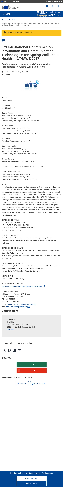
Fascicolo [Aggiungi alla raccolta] (22, 383)
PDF (33, 370)
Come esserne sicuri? (53, 1)
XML (33, 364)
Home (4, 20)
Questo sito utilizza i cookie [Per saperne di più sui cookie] (20, 473)
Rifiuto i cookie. (31, 483)
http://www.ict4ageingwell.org (18, 307)
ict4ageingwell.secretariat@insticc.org (21, 304)
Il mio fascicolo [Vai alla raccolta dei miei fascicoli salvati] (38, 384)
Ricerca (58, 7)
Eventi (11, 20)
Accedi (47, 7)
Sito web (10, 329)
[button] (52, 7)
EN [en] (3, 40)
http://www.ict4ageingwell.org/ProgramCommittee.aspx (23, 286)
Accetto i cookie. (31, 478)
